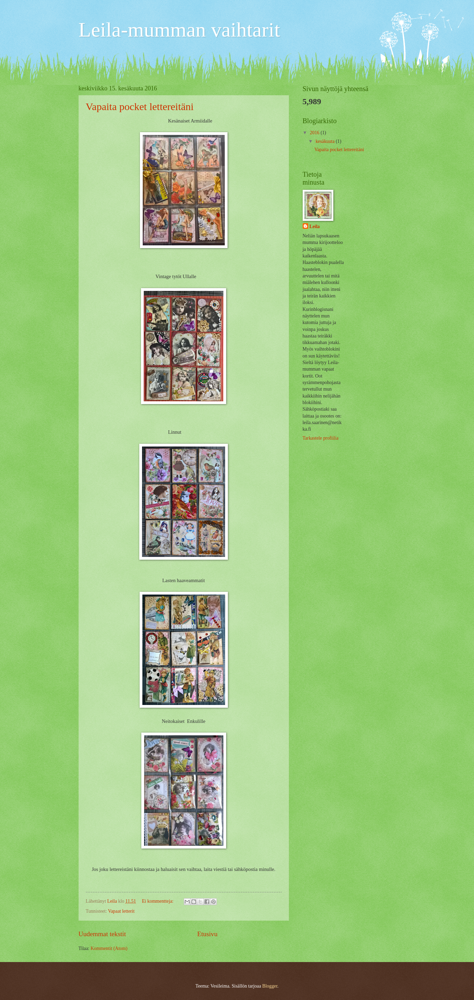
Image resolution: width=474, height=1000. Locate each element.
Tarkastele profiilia (321, 438)
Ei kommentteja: (158, 901)
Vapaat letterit (121, 911)
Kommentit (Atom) (109, 948)
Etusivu (207, 934)
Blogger (270, 986)
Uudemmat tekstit (102, 934)
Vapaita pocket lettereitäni (140, 106)
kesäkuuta (325, 141)
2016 (315, 132)
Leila (315, 226)
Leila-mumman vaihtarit (179, 29)
